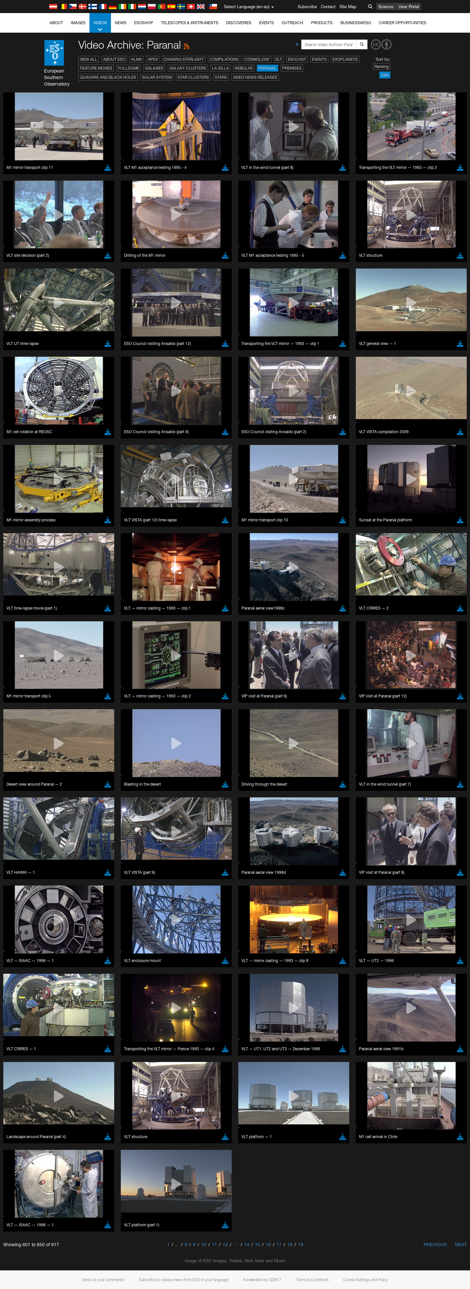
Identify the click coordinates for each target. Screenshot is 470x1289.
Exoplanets (345, 59)
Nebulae (244, 68)
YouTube (61, 731)
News (120, 22)
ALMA (136, 59)
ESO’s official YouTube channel (200, 731)
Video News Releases (255, 77)
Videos (100, 26)
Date (385, 75)
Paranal (267, 68)
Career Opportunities (402, 22)
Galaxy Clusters (187, 68)
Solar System (157, 77)
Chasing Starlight (184, 59)
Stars (221, 77)
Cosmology (257, 59)
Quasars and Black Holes (108, 77)
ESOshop (143, 22)
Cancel (99, 965)
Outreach (292, 22)
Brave (72, 845)
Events (266, 22)
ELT (278, 59)
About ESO (114, 59)
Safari (72, 869)
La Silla (220, 68)
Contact (328, 6)
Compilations (224, 59)
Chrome (74, 851)
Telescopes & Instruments (189, 22)
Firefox (72, 863)
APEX (153, 59)
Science (385, 6)
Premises (292, 68)
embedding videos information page (105, 743)
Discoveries (238, 22)
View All (88, 59)
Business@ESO (355, 22)
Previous (435, 1244)
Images (78, 22)
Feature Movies (96, 68)
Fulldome (128, 68)
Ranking (381, 66)
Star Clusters (193, 77)
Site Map (347, 6)
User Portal (409, 6)
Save (67, 965)
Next (461, 1244)
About (56, 22)
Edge (71, 857)
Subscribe (307, 6)
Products (322, 22)
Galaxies (154, 68)
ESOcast (297, 59)
